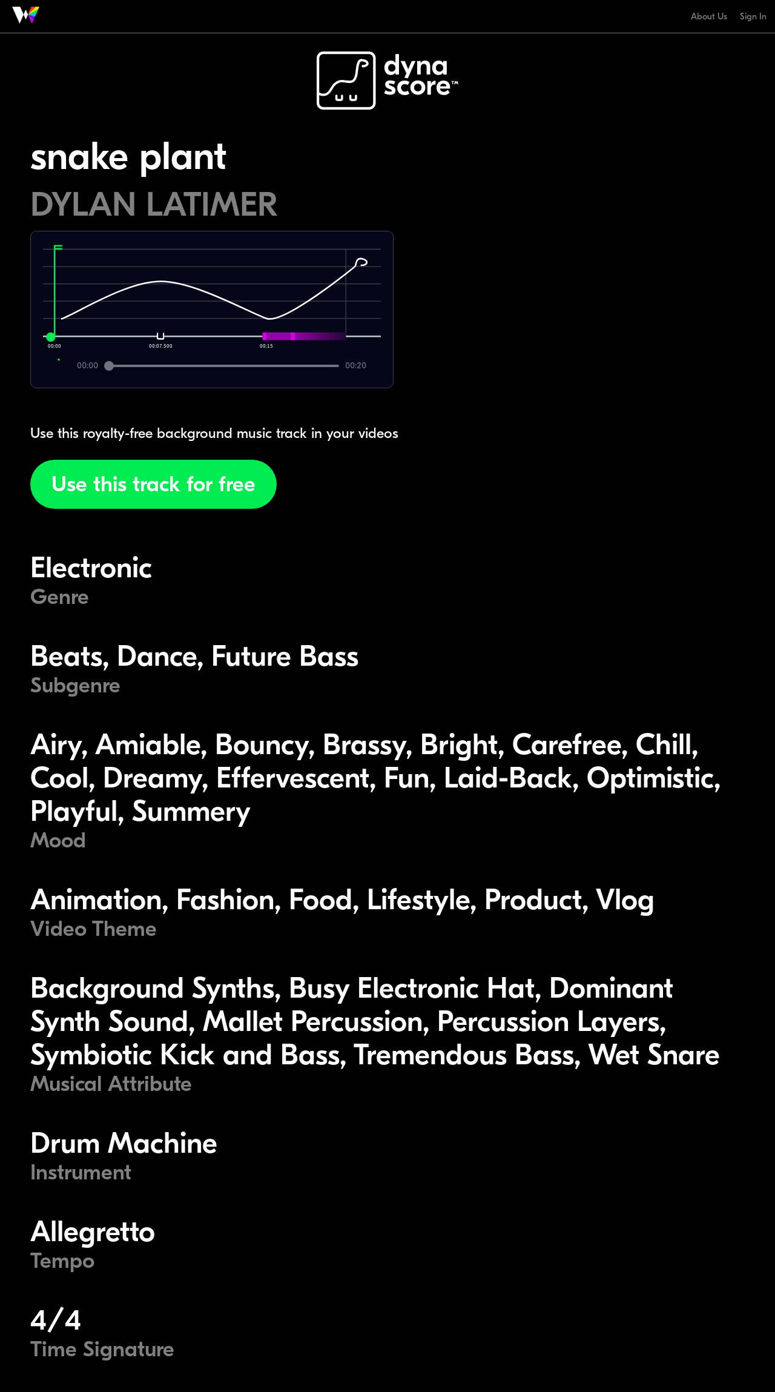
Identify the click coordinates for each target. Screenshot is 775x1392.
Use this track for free (153, 484)
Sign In (753, 16)
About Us (709, 16)
